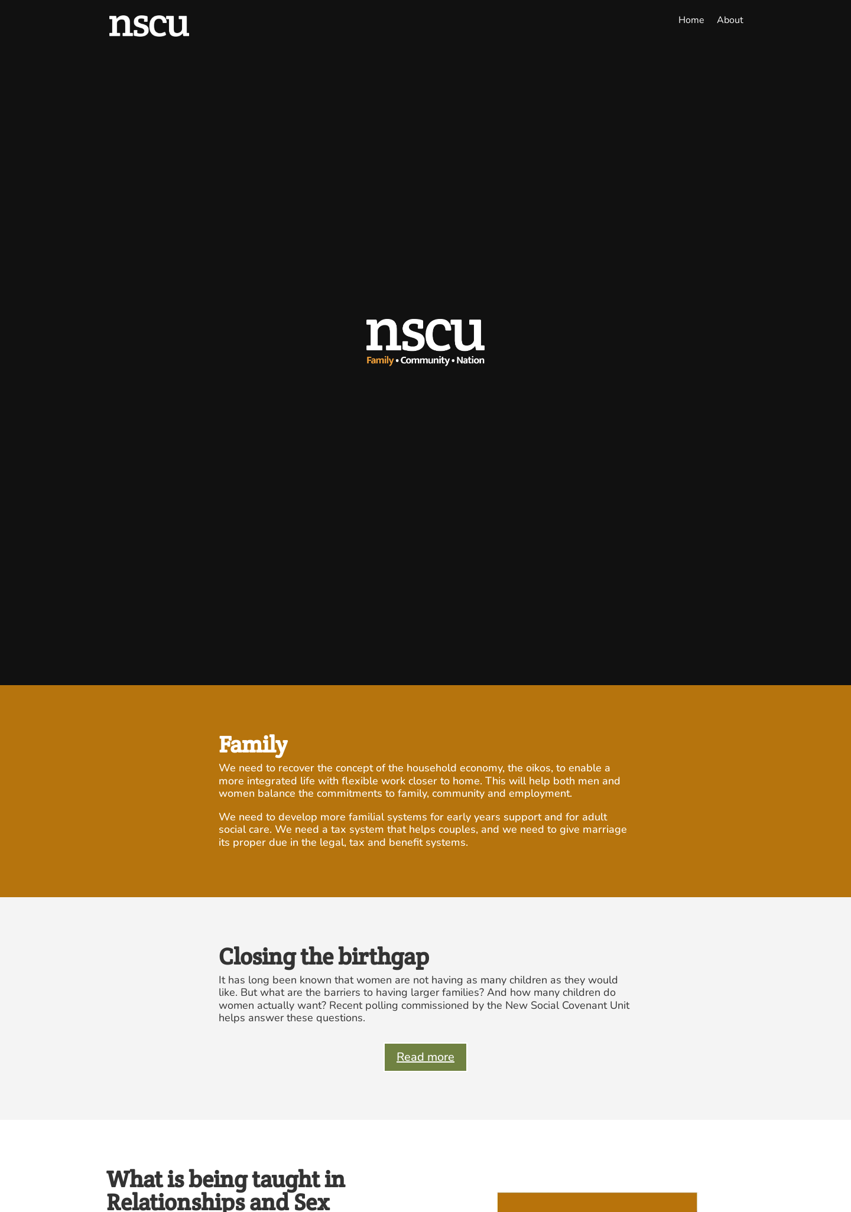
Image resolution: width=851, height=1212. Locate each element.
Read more (425, 1057)
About (730, 20)
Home (691, 20)
